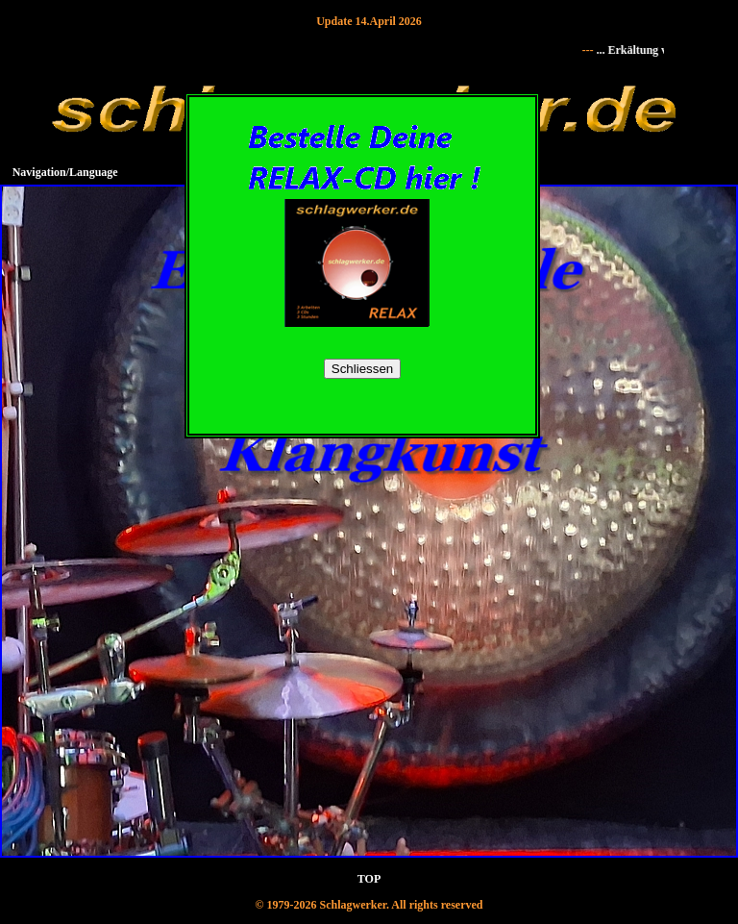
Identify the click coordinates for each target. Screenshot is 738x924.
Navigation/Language (65, 172)
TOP (369, 879)
